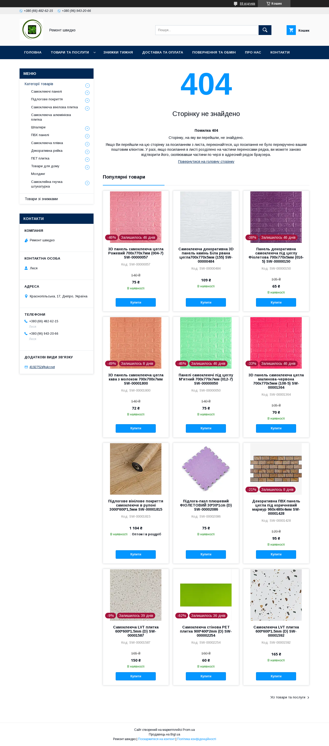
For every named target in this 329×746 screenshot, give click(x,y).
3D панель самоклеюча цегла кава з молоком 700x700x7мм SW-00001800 (135, 379)
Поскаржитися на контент (156, 739)
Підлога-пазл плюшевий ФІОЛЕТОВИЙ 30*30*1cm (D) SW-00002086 (206, 505)
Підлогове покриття (47, 99)
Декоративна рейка (46, 151)
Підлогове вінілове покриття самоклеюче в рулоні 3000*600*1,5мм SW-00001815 (135, 505)
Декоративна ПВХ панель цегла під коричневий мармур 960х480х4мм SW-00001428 (276, 507)
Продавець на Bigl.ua (164, 734)
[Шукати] (265, 30)
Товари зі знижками (41, 199)
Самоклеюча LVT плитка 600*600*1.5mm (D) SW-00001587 (136, 631)
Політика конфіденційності (196, 739)
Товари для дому (45, 166)
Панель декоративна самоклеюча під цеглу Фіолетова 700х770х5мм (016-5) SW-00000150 (276, 255)
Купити (135, 302)
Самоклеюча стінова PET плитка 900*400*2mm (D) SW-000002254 (206, 631)
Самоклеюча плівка (47, 143)
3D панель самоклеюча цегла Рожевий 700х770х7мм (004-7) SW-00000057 (135, 253)
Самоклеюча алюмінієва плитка (51, 117)
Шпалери (38, 127)
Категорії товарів (39, 84)
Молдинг (38, 174)
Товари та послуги (70, 52)
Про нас (253, 52)
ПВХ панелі (40, 135)
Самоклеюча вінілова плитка (54, 107)
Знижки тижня (118, 52)
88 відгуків (247, 3)
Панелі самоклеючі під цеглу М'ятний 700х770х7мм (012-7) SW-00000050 (206, 379)
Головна (32, 52)
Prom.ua (189, 730)
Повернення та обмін (214, 52)
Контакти (280, 52)
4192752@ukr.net (42, 367)
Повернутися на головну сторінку (206, 161)
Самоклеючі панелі (46, 91)
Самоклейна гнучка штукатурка (46, 184)
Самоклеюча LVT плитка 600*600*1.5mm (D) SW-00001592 (276, 631)
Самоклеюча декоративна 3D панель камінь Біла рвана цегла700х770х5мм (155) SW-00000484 (206, 255)
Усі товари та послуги (287, 697)
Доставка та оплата (162, 52)
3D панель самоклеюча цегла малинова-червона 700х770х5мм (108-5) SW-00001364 (276, 381)
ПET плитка (40, 158)
